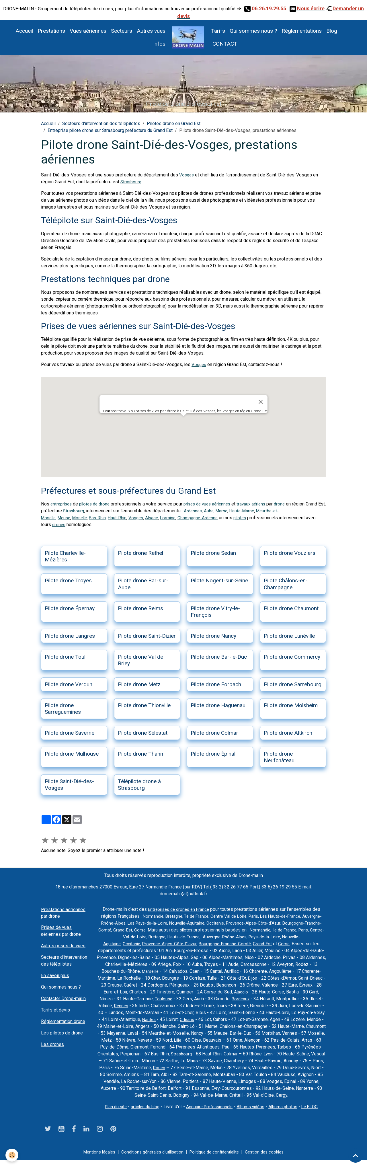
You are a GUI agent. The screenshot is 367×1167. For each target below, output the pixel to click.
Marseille (201, 971)
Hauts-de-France (244, 937)
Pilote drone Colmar (214, 733)
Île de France (212, 916)
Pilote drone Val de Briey (140, 660)
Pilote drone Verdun (68, 684)
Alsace (160, 517)
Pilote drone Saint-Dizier (147, 636)
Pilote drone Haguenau (218, 705)
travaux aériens (260, 504)
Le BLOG (315, 1113)
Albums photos (287, 1113)
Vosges (187, 175)
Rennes (190, 1005)
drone (290, 504)
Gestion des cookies (270, 1159)
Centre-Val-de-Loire (185, 937)
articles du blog (142, 1113)
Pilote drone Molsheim (291, 705)
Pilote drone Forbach (216, 684)
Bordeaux (304, 998)
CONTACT (224, 43)
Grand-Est (188, 930)
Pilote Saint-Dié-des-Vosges (69, 784)
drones (70, 524)
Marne (246, 511)
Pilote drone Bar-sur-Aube (143, 583)
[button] (183, 421)
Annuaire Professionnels (209, 1113)
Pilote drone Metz (139, 684)
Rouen (302, 1067)
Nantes (245, 1019)
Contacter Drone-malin (63, 998)
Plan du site (111, 1113)
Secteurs (121, 31)
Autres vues (151, 31)
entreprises (62, 504)
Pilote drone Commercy (292, 656)
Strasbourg (131, 181)
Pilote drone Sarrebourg (292, 684)
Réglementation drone (63, 1021)
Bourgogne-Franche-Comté (149, 930)
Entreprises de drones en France (178, 909)
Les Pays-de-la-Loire (189, 923)
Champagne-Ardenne (209, 517)
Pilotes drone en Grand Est (173, 123)
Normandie (166, 916)
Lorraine (177, 517)
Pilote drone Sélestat (142, 733)
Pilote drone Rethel (140, 553)
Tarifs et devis (55, 1010)
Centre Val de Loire (246, 916)
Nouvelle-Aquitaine (232, 923)
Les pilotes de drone (62, 1033)
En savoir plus (55, 975)
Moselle (84, 517)
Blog (331, 31)
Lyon (175, 1060)
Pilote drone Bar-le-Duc (219, 656)
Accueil (24, 31)
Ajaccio (302, 992)
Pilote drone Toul (65, 656)
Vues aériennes (88, 31)
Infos (159, 43)
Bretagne (188, 916)
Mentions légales (93, 1159)
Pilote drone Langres (70, 636)
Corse (206, 930)
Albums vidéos (253, 1113)
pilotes (252, 517)
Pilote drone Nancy (213, 636)
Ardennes (215, 511)
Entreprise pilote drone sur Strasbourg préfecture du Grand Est (110, 130)
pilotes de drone (97, 504)
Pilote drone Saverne (69, 733)
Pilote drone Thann (140, 753)
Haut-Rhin (124, 517)
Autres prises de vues (63, 945)
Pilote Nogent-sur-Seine (219, 580)
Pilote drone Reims (140, 608)
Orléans (284, 1019)
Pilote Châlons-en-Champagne (286, 583)
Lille (293, 1040)
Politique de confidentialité (217, 1159)
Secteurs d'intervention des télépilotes (101, 123)
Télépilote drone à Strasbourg (139, 784)
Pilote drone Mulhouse (72, 753)
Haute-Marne (267, 511)
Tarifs (218, 31)
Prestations (51, 31)
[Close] (261, 402)
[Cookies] (12, 1155)
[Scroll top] (355, 1155)
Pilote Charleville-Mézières (65, 556)
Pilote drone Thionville (144, 705)
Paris (273, 916)
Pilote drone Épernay (70, 608)
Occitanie (262, 923)
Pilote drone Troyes (68, 580)
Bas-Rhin (103, 517)
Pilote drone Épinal (213, 753)
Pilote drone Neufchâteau (279, 757)
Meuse (67, 517)
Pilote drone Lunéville (289, 636)
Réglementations (302, 31)
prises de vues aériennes (213, 504)
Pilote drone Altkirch (288, 733)
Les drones (52, 1044)
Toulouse (226, 998)
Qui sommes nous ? (253, 31)
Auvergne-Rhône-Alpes (142, 923)
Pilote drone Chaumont (291, 608)
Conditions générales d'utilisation (150, 1159)
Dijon (308, 978)
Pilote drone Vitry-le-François (215, 611)
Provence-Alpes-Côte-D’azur (218, 943)
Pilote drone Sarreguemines (63, 708)
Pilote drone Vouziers (289, 553)
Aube (232, 511)
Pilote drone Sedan (213, 553)
